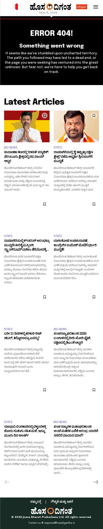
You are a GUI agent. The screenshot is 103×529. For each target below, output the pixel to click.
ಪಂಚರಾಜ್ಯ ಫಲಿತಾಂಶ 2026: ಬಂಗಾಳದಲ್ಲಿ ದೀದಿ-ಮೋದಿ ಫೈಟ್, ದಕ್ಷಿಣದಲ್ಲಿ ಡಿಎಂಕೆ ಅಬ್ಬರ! (72, 338)
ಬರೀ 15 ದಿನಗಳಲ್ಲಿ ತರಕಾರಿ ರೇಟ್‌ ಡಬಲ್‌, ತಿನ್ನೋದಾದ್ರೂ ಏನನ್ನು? (22, 336)
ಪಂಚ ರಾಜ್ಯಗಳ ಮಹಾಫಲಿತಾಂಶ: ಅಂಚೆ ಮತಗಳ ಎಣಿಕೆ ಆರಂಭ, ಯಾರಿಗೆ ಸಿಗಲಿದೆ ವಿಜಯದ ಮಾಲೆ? (76, 431)
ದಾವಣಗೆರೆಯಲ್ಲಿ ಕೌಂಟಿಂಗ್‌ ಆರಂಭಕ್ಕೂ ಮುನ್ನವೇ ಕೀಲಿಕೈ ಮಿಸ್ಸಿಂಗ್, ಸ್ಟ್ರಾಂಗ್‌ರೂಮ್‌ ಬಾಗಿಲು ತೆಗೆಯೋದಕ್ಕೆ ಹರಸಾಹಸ (26, 245)
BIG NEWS (10, 147)
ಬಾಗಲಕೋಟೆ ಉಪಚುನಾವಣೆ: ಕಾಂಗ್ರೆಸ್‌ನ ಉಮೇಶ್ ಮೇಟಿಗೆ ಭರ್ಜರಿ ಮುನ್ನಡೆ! (75, 245)
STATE (58, 147)
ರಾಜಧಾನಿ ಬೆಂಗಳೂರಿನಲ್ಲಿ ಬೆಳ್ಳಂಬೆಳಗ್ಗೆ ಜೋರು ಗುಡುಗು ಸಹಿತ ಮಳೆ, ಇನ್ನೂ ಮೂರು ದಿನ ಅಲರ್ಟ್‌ (25, 431)
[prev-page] (7, 482)
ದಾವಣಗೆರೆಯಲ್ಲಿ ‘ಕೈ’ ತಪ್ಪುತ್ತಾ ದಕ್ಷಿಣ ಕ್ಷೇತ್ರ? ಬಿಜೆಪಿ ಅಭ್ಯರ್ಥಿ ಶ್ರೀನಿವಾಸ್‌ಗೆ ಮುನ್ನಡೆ (73, 157)
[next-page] (95, 482)
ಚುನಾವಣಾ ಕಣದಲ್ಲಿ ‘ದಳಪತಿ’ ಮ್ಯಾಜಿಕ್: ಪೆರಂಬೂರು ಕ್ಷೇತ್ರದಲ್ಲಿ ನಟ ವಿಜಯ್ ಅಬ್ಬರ (26, 157)
